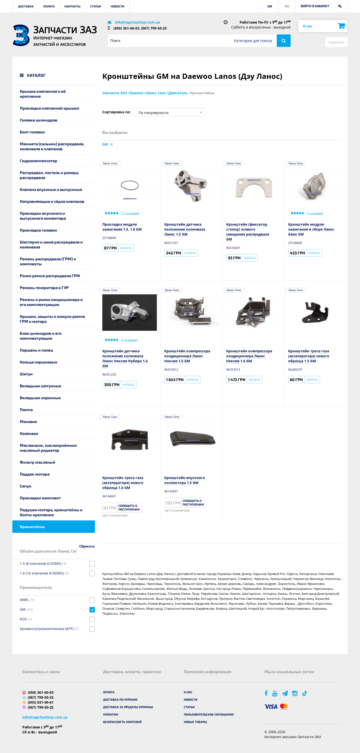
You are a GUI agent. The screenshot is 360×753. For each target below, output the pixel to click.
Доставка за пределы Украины (128, 707)
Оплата (49, 6)
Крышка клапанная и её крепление (43, 93)
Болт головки (32, 131)
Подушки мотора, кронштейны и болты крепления (51, 512)
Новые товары (195, 721)
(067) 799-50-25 (154, 28)
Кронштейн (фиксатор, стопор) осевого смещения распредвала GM (247, 231)
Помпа (26, 409)
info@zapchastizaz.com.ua (137, 22)
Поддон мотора (35, 474)
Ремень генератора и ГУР (44, 287)
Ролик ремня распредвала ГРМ (50, 275)
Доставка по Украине (120, 699)
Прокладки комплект (40, 497)
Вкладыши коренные (40, 397)
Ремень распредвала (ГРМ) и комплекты (48, 261)
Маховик (28, 421)
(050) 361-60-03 (126, 28)
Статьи (95, 6)
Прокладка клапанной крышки (49, 108)
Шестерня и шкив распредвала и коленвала (51, 244)
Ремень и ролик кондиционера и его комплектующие (51, 302)
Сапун (25, 485)
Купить (126, 248)
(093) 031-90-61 (41, 702)
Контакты (72, 6)
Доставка (26, 6)
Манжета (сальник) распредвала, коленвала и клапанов (52, 146)
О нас (188, 692)
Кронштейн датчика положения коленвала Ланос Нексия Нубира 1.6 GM (125, 358)
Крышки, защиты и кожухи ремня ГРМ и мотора (52, 319)
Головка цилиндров (38, 120)
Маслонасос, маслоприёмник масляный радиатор (48, 447)
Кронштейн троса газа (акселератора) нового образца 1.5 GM (308, 356)
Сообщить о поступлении (129, 507)
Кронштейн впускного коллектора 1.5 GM (184, 480)
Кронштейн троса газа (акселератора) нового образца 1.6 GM (122, 482)
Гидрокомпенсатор (38, 160)
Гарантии (110, 714)
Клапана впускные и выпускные (51, 189)
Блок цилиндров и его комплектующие (40, 335)
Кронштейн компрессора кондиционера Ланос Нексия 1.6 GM (249, 356)
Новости (117, 6)
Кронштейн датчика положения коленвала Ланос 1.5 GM (184, 229)
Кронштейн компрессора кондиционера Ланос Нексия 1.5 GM (187, 356)
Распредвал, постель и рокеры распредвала (49, 175)
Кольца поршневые (38, 362)
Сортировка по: (116, 112)
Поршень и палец (36, 350)
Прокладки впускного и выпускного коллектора (43, 215)
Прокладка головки (38, 230)
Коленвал (29, 433)
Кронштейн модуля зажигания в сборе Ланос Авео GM (311, 229)
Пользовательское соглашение (209, 714)
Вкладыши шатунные (40, 385)
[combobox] (169, 112)
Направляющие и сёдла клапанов (52, 201)
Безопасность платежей (122, 721)
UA (269, 6)
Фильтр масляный (37, 462)
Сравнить (336, 42)
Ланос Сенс (110, 163)
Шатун (26, 373)
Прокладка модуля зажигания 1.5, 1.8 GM (122, 227)
